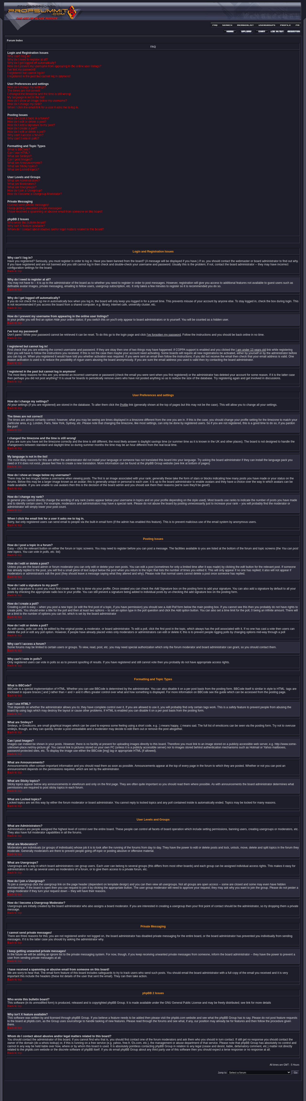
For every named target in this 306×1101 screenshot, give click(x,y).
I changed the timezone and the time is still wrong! (39, 94)
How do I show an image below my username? (37, 100)
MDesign (170, 1093)
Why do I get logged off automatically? (31, 63)
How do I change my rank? (24, 104)
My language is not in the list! (25, 97)
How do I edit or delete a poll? (26, 131)
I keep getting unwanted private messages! (34, 208)
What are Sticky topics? (22, 166)
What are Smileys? (19, 156)
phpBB (144, 1090)
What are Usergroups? (21, 187)
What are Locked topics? (23, 169)
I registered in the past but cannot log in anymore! (39, 76)
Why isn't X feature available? (26, 226)
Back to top (14, 271)
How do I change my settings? (26, 87)
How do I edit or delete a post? (26, 121)
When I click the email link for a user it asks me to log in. (43, 107)
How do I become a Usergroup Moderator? (34, 194)
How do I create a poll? (22, 128)
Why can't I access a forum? (25, 135)
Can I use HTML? (18, 152)
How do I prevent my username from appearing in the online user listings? (54, 66)
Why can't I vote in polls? (23, 138)
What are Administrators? (23, 180)
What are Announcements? (24, 162)
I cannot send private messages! (28, 205)
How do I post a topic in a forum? (28, 118)
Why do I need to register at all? (27, 59)
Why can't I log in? (19, 56)
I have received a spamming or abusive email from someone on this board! (54, 211)
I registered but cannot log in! (25, 73)
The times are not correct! (23, 90)
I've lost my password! (21, 69)
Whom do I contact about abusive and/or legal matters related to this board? (55, 229)
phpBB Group (116, 1002)
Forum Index (15, 40)
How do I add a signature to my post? (31, 125)
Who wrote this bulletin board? (26, 222)
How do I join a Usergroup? (24, 190)
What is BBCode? (18, 149)
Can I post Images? (19, 159)
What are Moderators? (21, 184)
